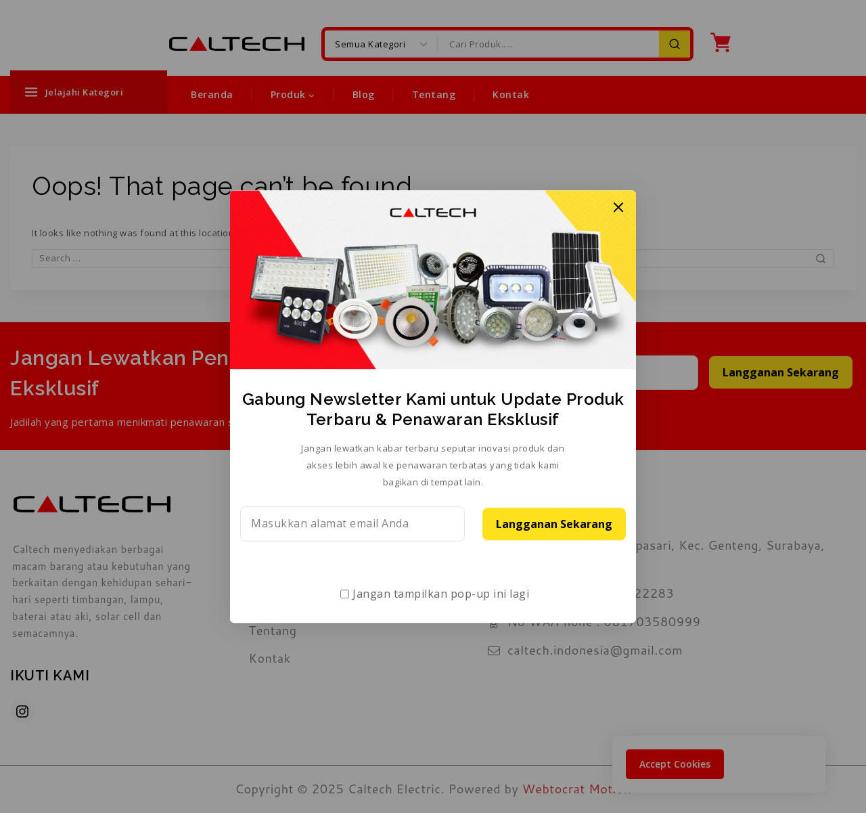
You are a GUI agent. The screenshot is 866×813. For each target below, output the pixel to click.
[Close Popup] (618, 207)
